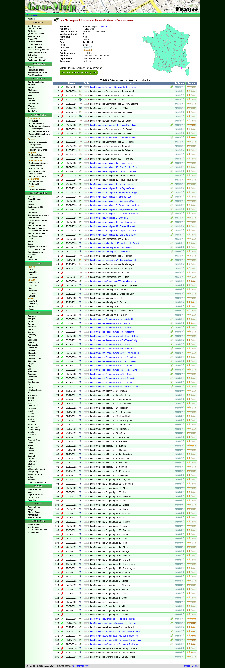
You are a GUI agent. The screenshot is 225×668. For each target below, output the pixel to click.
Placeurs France (36, 123)
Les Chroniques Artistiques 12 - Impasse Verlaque (113, 230)
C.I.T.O (31, 210)
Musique (32, 435)
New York (33, 301)
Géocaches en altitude (38, 231)
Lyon (31, 269)
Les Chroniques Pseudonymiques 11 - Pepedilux (113, 357)
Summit (31, 456)
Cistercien (32, 361)
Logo (30, 492)
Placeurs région (36, 129)
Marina (31, 419)
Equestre (32, 374)
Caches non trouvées (37, 52)
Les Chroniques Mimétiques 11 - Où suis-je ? (111, 247)
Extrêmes (32, 101)
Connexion (32, 15)
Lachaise (32, 408)
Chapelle (32, 353)
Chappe (31, 350)
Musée (31, 432)
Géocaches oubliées (37, 233)
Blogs (30, 509)
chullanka (102, 26)
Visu (30, 202)
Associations (34, 507)
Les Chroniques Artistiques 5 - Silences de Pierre (113, 201)
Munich (32, 296)
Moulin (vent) (34, 429)
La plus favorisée (36, 44)
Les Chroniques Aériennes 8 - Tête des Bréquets (113, 281)
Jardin (31, 400)
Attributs (32, 31)
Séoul (31, 306)
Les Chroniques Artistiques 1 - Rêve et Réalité (111, 184)
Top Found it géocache (38, 50)
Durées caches (35, 166)
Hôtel (30, 387)
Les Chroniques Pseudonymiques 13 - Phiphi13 (112, 365)
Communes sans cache (38, 215)
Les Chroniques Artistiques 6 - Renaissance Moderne (115, 205)
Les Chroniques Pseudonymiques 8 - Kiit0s (110, 344)
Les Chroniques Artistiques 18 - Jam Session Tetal (113, 167)
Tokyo (31, 309)
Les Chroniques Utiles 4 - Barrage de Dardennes (113, 87)
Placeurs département (39, 131)
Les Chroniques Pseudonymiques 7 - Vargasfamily (113, 340)
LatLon (31, 196)
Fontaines (32, 377)
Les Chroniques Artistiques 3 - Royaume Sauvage (113, 192)
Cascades (32, 340)
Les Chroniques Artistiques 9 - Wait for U (109, 218)
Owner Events (35, 137)
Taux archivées (36, 174)
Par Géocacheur (35, 75)
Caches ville (34, 184)
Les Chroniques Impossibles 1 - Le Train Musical (113, 260)
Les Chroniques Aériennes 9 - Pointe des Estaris (113, 137)
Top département (35, 252)
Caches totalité (35, 147)
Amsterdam (34, 283)
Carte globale (35, 145)
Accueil (31, 19)
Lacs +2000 (33, 406)
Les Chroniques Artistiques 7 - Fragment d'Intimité (113, 209)
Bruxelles (33, 291)
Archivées (32, 111)
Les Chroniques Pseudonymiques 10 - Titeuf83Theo (114, 353)
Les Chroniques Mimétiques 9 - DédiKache (110, 251)
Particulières (33, 103)
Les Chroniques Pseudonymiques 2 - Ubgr (110, 323)
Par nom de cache (36, 70)
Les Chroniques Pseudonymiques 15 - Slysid (111, 374)
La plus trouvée (35, 47)
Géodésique (33, 382)
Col (29, 369)
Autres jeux (33, 515)
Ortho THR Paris (35, 57)
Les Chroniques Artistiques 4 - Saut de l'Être (110, 197)
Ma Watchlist (34, 532)
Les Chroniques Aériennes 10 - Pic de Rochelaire (113, 125)
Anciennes (33, 85)
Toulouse (33, 277)
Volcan (31, 477)
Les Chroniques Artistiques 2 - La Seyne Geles (112, 188)
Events (31, 98)
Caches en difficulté (37, 60)
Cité (29, 366)
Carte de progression (38, 142)
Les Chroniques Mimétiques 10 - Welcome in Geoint (114, 243)
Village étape (34, 472)
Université (32, 461)
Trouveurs (33, 121)
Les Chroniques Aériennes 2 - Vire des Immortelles (114, 636)
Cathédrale (33, 345)
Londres (32, 293)
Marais (31, 416)
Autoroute (32, 327)
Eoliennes (32, 371)
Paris (31, 275)
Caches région (35, 155)
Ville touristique (35, 474)
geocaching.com (80, 666)
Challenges (33, 90)
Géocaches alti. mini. (37, 225)
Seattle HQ (33, 304)
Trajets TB (32, 39)
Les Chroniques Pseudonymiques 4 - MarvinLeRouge (115, 387)
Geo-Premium (34, 26)
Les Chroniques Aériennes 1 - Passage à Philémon (114, 644)
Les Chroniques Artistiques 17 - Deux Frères (111, 163)
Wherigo (32, 106)
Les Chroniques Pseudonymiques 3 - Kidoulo (111, 327)
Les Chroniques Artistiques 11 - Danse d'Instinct (112, 226)
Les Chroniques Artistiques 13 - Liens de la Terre (113, 235)
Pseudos (32, 500)
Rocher (31, 451)
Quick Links (33, 497)
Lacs (30, 403)
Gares (30, 379)
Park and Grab (34, 36)
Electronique (34, 218)
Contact (195, 666)
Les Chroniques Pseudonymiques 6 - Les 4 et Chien (114, 336)
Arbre (30, 321)
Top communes (36, 181)
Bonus (31, 87)
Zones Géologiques (37, 482)
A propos (186, 666)
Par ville (31, 67)
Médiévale (32, 422)
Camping (32, 334)
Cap (29, 337)
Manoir (31, 414)
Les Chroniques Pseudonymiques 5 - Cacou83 (112, 332)
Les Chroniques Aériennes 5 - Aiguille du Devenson (114, 623)
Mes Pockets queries (37, 530)
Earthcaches (33, 93)
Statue (31, 453)
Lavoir (31, 411)
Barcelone (33, 285)
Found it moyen (35, 199)
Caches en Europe (37, 189)
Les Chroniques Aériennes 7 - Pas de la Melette (112, 619)
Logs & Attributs (35, 495)
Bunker (31, 332)
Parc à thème (34, 440)
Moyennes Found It (37, 176)
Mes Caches (33, 527)
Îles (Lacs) (32, 395)
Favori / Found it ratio (37, 220)
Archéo (31, 324)
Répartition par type (38, 150)
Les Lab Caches (35, 28)
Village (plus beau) (36, 469)
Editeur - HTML (34, 489)
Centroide (32, 348)
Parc (30, 437)
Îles (29, 393)
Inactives (32, 108)
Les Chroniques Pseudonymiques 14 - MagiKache (113, 370)
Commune (32, 212)
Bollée (31, 204)
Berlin (31, 288)
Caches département (38, 163)
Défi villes (32, 55)
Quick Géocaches (36, 34)
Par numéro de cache (37, 72)
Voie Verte (32, 260)
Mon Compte (34, 524)
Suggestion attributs (37, 247)
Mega (30, 239)
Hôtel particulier (35, 390)
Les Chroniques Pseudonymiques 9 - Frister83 (112, 349)
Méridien (32, 424)
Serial (30, 244)
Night (30, 241)
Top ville (32, 254)
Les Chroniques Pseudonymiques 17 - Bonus (111, 382)
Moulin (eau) (33, 427)
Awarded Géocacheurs (39, 134)
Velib (30, 466)
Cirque (31, 363)
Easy (30, 95)
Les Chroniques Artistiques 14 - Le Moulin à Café (113, 171)
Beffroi (31, 329)
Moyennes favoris (37, 158)
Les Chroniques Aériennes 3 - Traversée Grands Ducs (115, 640)
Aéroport (32, 316)
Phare (30, 443)
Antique (31, 319)
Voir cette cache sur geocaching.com (78, 72)
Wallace (31, 480)
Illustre (31, 398)
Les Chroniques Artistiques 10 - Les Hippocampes (113, 222)
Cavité (31, 342)
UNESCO (32, 458)
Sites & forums (34, 517)
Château (31, 356)
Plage (30, 445)
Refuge (31, 448)
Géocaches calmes (36, 228)
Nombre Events (36, 168)
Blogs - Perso (34, 512)
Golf (30, 385)
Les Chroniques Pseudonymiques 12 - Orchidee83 (113, 361)
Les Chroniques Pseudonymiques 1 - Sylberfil (111, 319)
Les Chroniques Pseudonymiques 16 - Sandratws (113, 378)
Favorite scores (35, 42)
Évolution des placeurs (39, 126)
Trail (30, 257)
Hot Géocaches (35, 236)
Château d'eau (34, 358)
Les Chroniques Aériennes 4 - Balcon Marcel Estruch (115, 631)
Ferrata (31, 223)
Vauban (31, 464)
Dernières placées (36, 82)
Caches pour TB (35, 207)
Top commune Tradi (37, 249)
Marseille (33, 272)
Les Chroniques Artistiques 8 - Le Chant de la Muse (114, 213)
